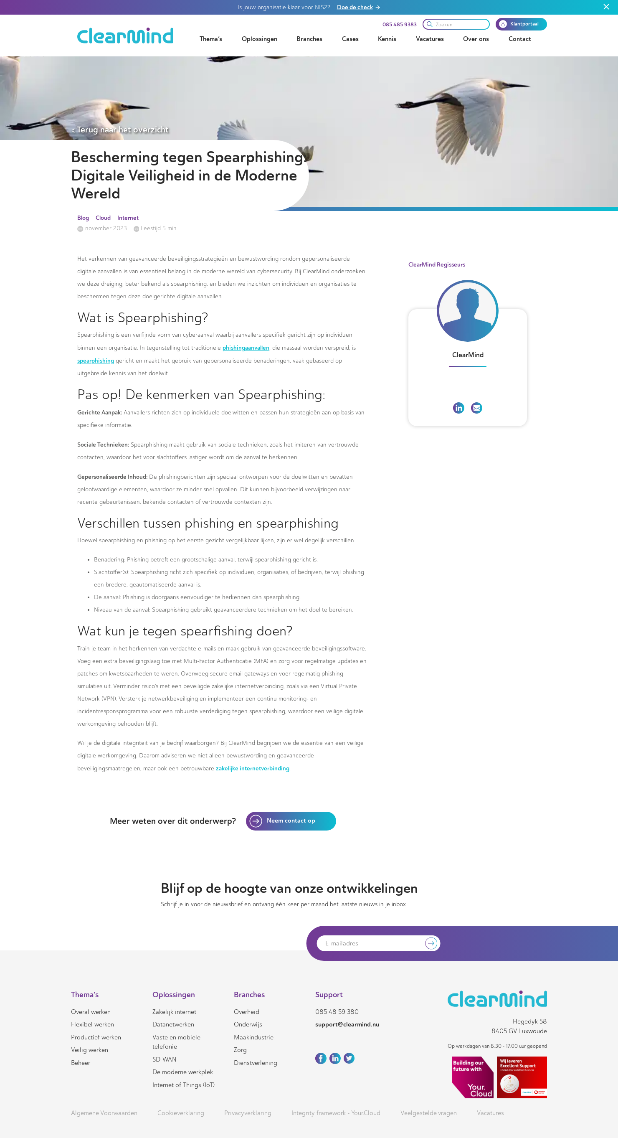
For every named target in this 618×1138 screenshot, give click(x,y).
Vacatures (430, 39)
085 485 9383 (399, 24)
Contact (520, 39)
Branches (309, 39)
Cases (350, 39)
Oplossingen (259, 39)
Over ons (476, 39)
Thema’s (211, 39)
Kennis (387, 39)
